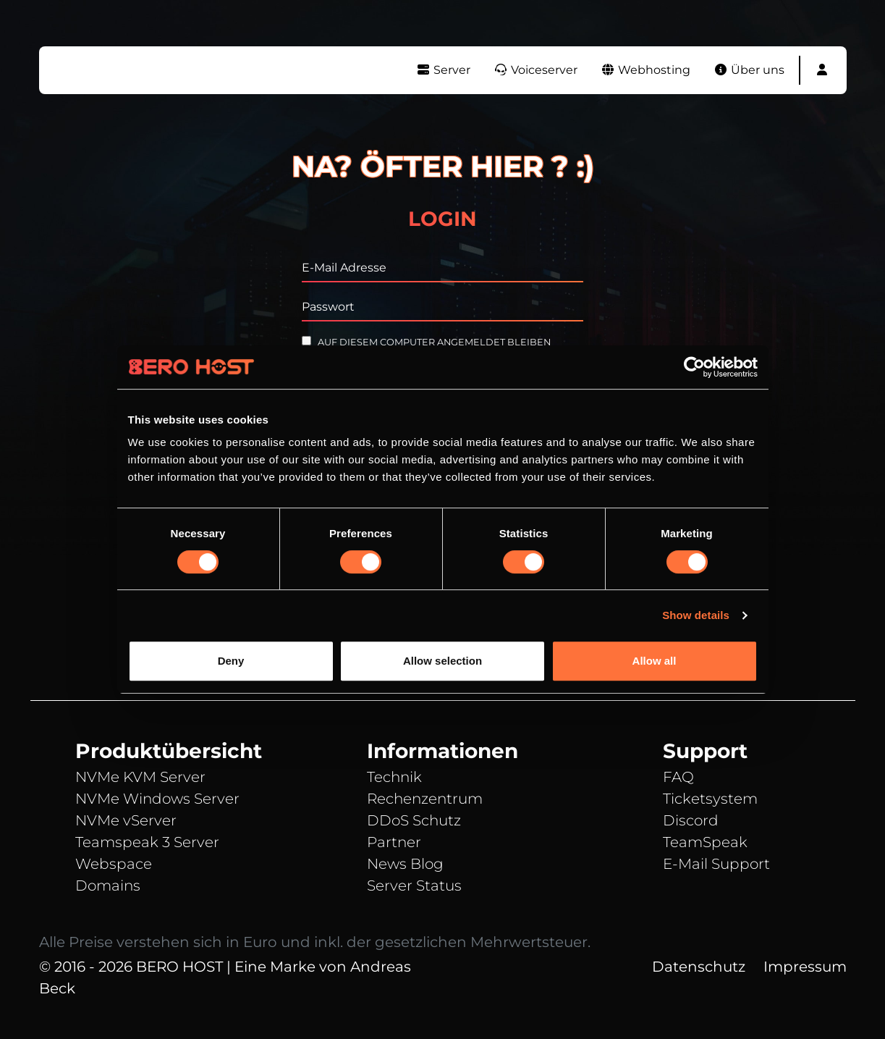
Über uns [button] (748, 70)
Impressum (805, 966)
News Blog (405, 863)
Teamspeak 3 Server (147, 842)
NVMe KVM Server (140, 777)
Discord (691, 820)
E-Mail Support (716, 863)
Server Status (414, 885)
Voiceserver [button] (535, 70)
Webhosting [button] (645, 70)
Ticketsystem (710, 798)
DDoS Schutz (414, 820)
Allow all (654, 661)
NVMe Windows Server (157, 798)
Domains (107, 885)
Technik (394, 777)
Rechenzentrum (425, 798)
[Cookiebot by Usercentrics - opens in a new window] (694, 367)
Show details (695, 615)
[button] (822, 70)
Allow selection (442, 661)
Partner (394, 842)
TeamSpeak (705, 842)
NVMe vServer (126, 820)
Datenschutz (698, 966)
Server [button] (443, 70)
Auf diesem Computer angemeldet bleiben (426, 342)
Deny (231, 661)
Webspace (113, 863)
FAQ (678, 777)
